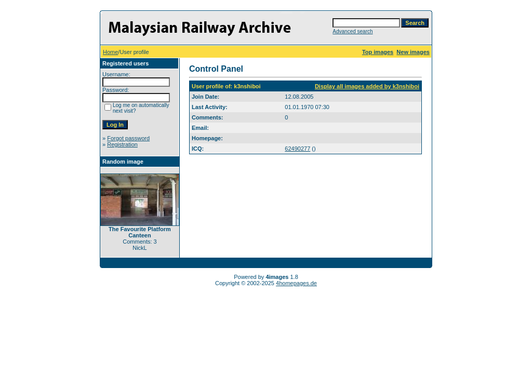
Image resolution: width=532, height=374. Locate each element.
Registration (122, 144)
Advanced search (352, 31)
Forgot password (128, 138)
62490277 (297, 148)
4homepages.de (296, 283)
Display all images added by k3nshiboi (367, 86)
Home (110, 52)
